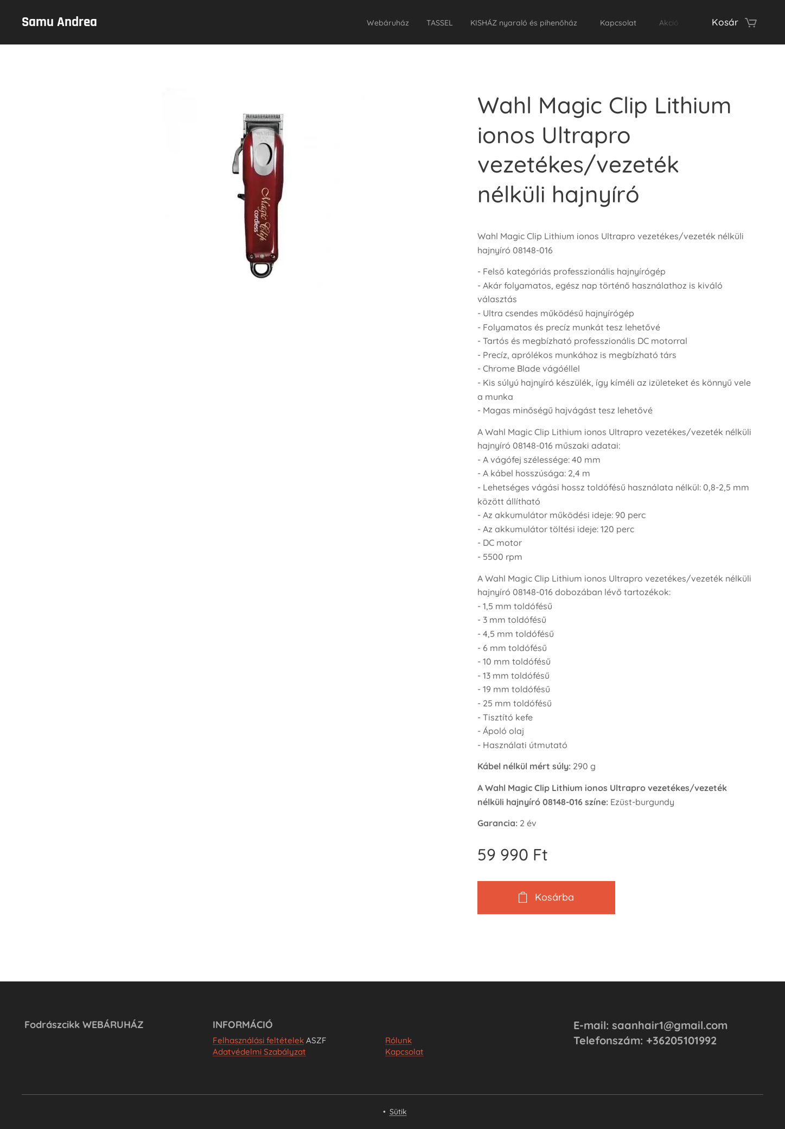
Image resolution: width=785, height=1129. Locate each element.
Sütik (398, 1112)
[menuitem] (343, 22)
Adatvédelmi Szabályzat (259, 1052)
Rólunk (398, 1040)
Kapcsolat (404, 1052)
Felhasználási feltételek (258, 1040)
